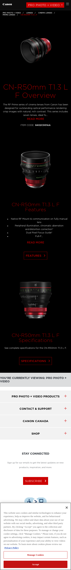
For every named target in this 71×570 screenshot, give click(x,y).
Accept (35, 564)
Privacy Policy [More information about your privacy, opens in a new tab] (11, 547)
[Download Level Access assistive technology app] (35, 502)
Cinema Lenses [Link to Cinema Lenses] (45, 13)
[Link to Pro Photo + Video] (7, 4)
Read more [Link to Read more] (35, 127)
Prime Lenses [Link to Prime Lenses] (9, 15)
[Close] (67, 508)
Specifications (36, 368)
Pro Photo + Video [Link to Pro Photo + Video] (12, 13)
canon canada (35, 421)
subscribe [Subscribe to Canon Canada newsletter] (36, 481)
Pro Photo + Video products (36, 396)
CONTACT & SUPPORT (35, 408)
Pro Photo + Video (44, 5)
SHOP (35, 433)
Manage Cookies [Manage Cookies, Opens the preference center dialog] (35, 555)
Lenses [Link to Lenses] (29, 13)
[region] (35, 536)
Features (36, 263)
